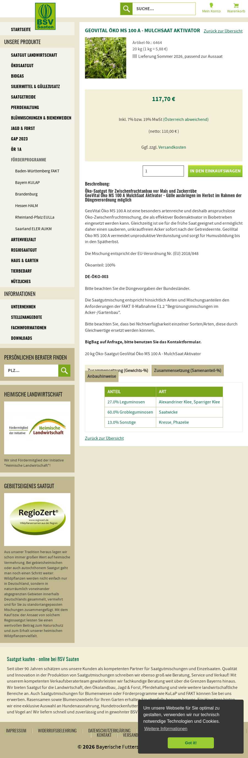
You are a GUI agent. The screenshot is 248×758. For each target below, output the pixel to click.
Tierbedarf (21, 271)
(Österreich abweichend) (186, 119)
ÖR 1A (16, 150)
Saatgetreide (23, 97)
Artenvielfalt (23, 240)
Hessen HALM (26, 205)
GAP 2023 (19, 139)
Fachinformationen (28, 328)
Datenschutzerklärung (109, 731)
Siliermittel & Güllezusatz (35, 87)
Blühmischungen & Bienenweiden (41, 118)
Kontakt (104, 735)
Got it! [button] (191, 743)
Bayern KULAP (27, 182)
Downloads (21, 338)
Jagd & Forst (23, 129)
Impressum (16, 731)
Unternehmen (23, 307)
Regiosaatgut (24, 250)
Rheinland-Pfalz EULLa (34, 217)
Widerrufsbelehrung (57, 731)
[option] (105, 57)
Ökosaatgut (22, 66)
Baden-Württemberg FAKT (37, 171)
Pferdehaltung (25, 108)
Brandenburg (26, 194)
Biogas (17, 76)
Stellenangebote (26, 318)
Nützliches (21, 282)
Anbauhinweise (101, 376)
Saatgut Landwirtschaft (34, 55)
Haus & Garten (24, 261)
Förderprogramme (28, 160)
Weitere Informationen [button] (165, 728)
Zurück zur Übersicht (223, 31)
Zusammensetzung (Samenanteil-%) (187, 370)
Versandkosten (172, 147)
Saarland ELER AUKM (33, 229)
